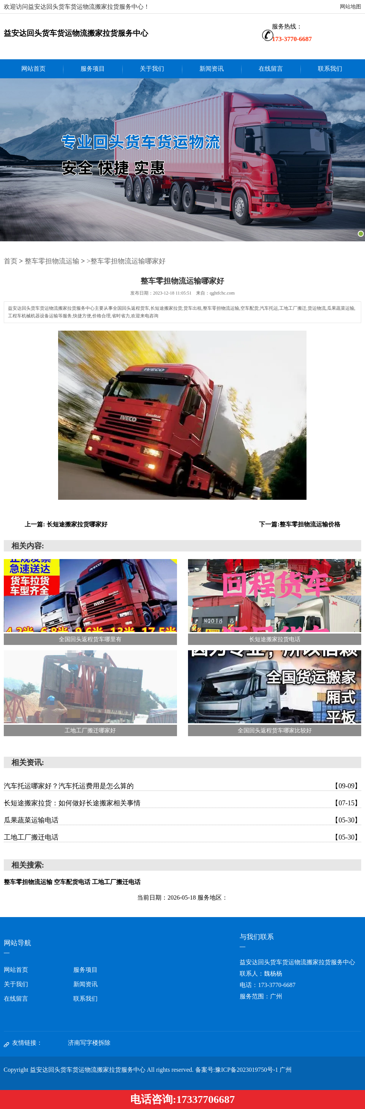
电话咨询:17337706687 (182, 1099)
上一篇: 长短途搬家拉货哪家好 (66, 524)
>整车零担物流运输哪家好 (126, 261)
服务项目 (93, 68)
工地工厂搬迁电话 (183, 837)
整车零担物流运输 (52, 261)
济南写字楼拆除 (89, 1042)
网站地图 (350, 7)
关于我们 (152, 68)
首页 (10, 261)
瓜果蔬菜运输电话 (183, 820)
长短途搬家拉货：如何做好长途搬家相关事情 (183, 803)
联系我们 (330, 68)
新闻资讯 (211, 68)
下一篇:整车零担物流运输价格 (299, 524)
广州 (286, 1069)
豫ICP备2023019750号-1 (246, 1069)
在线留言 (271, 68)
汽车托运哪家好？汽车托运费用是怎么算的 (183, 786)
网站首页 (33, 68)
